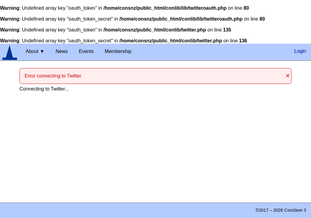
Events (86, 51)
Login (300, 51)
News (62, 51)
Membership (118, 51)
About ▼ (35, 51)
